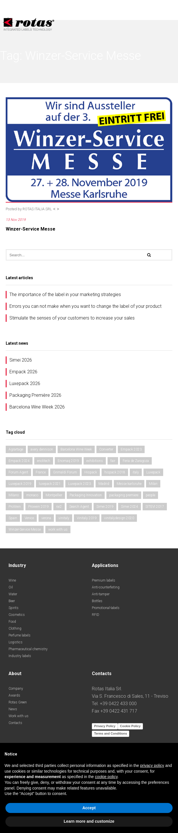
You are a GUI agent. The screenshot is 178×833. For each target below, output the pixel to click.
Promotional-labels (106, 608)
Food (12, 622)
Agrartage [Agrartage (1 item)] (16, 449)
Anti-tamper (101, 594)
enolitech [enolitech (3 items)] (43, 461)
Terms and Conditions (110, 733)
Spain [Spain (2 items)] (13, 518)
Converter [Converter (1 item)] (106, 449)
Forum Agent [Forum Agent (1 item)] (18, 472)
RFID (95, 615)
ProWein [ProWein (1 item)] (15, 507)
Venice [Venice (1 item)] (29, 518)
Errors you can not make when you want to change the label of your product (85, 306)
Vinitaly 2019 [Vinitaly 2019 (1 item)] (87, 518)
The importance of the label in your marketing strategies (65, 294)
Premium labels (103, 580)
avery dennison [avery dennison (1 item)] (42, 449)
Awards (14, 695)
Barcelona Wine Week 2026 (37, 407)
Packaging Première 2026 (35, 395)
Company (16, 689)
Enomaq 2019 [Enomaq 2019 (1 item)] (68, 461)
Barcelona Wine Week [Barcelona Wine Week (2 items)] (76, 449)
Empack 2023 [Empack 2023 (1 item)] (131, 449)
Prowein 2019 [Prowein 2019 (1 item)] (38, 507)
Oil (11, 587)
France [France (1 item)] (41, 472)
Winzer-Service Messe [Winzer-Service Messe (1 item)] (25, 529)
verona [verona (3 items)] (46, 518)
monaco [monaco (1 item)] (32, 495)
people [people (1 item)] (150, 495)
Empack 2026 (23, 371)
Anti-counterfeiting (106, 587)
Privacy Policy (105, 726)
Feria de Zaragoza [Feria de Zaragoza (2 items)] (136, 461)
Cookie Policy (130, 726)
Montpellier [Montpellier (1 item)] (54, 495)
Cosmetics (17, 615)
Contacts (15, 723)
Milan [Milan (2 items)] (153, 484)
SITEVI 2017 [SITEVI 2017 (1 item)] (154, 507)
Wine (12, 580)
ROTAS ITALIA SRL (37, 209)
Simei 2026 (20, 360)
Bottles (97, 601)
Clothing (15, 628)
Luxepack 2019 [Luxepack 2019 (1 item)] (20, 484)
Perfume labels (20, 635)
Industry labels (20, 656)
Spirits (14, 608)
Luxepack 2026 (24, 383)
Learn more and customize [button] (89, 821)
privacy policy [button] (152, 765)
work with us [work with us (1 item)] (58, 529)
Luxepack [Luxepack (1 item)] (153, 472)
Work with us (19, 716)
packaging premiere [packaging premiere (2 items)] (123, 495)
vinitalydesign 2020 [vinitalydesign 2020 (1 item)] (119, 518)
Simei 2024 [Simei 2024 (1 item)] (129, 507)
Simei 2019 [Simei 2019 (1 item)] (105, 507)
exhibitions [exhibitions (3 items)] (94, 461)
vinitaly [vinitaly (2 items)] (63, 518)
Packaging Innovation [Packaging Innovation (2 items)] (86, 495)
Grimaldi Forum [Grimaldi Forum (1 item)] (65, 472)
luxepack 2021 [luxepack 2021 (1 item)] (50, 484)
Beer (12, 601)
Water (13, 594)
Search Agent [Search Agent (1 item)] (79, 507)
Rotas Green (18, 702)
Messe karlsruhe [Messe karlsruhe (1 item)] (129, 484)
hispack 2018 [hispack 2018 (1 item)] (114, 472)
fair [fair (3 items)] (112, 461)
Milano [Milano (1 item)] (14, 495)
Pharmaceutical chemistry (28, 649)
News (13, 709)
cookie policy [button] (106, 776)
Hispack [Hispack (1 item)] (90, 472)
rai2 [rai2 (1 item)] (59, 507)
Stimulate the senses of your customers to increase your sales (72, 318)
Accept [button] (89, 808)
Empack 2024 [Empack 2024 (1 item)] (19, 461)
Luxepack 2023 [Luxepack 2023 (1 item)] (79, 484)
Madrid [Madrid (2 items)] (103, 484)
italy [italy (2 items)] (136, 472)
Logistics (16, 642)
